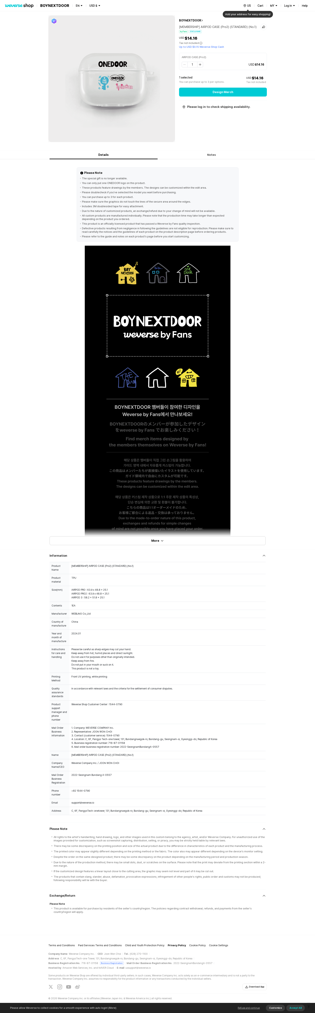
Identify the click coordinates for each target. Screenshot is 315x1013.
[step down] (185, 64)
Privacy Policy (177, 945)
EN (78, 5)
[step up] (200, 64)
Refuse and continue (249, 1008)
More (157, 541)
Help (305, 5)
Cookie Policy (197, 945)
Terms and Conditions (61, 945)
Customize (275, 1008)
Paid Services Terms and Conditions (100, 945)
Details (103, 154)
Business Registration (112, 963)
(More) (112, 1007)
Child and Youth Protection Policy (144, 945)
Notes (211, 154)
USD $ (93, 5)
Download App (254, 987)
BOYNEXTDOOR (190, 20)
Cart (260, 5)
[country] (247, 5)
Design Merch (223, 92)
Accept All (296, 1008)
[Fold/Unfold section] (157, 555)
